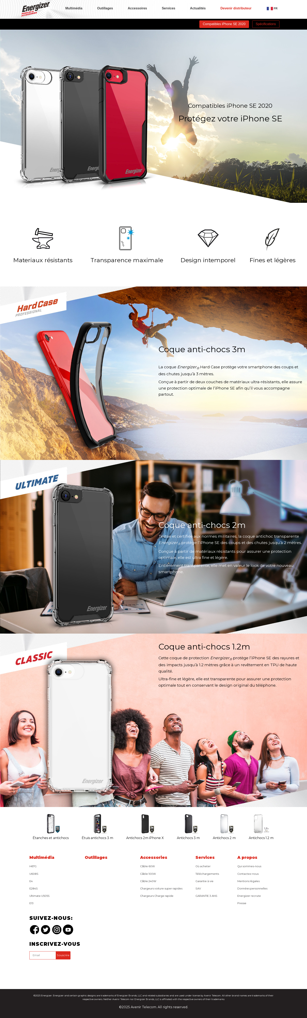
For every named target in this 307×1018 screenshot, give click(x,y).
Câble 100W (148, 873)
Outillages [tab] (105, 8)
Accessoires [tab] (137, 8)
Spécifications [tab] (266, 24)
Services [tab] (168, 8)
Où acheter (203, 866)
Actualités (197, 8)
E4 (31, 881)
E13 (31, 903)
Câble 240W (148, 881)
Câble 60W (147, 866)
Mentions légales (248, 881)
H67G (33, 866)
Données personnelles (252, 888)
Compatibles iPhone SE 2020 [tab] (224, 24)
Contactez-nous (248, 873)
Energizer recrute (249, 895)
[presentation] (60, 969)
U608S (33, 873)
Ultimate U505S (39, 895)
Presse (241, 903)
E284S (33, 888)
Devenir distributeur (235, 8)
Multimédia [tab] (74, 8)
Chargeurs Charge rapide (156, 895)
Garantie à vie (204, 881)
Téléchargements (207, 873)
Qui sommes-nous (249, 866)
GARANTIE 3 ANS (206, 895)
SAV (198, 888)
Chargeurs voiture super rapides (161, 888)
